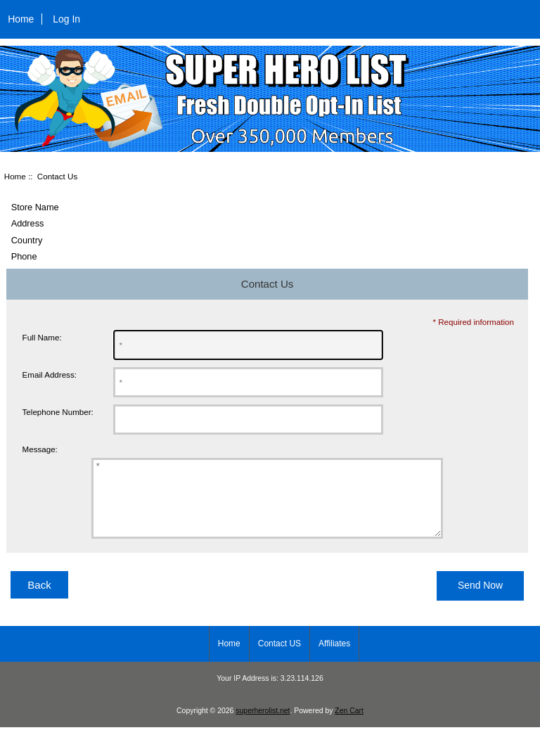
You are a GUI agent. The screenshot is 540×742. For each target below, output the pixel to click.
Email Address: (49, 374)
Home (21, 19)
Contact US (279, 658)
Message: (40, 449)
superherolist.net (263, 725)
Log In (66, 19)
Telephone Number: (58, 411)
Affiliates (334, 658)
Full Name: (42, 337)
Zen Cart (349, 725)
